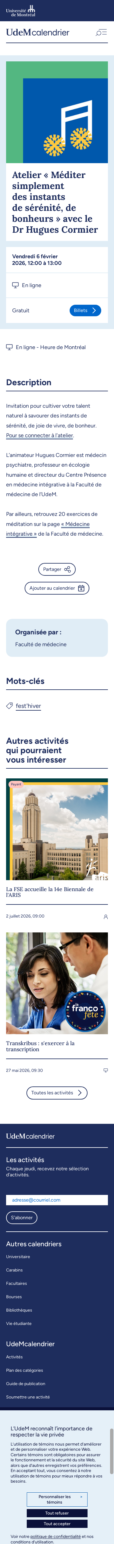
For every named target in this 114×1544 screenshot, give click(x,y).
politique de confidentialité (55, 1536)
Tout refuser (57, 1513)
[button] (100, 31)
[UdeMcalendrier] (37, 31)
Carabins (14, 1270)
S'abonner (22, 1217)
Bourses (14, 1296)
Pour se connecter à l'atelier (39, 435)
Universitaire (18, 1256)
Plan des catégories (24, 1370)
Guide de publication (25, 1383)
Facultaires (16, 1283)
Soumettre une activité (28, 1397)
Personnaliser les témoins (61, 1499)
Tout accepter (57, 1523)
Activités (14, 1357)
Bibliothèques (19, 1310)
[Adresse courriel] (57, 1200)
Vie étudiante (19, 1323)
